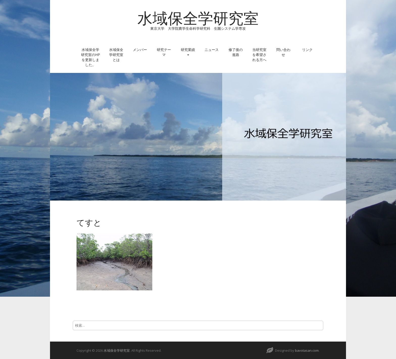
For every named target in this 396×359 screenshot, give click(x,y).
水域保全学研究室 (198, 18)
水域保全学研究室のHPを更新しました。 (90, 57)
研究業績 (188, 51)
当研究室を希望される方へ (259, 54)
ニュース (212, 49)
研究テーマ (164, 52)
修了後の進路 (236, 52)
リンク (307, 49)
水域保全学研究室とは (116, 54)
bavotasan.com (307, 350)
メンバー (140, 49)
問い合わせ (283, 52)
